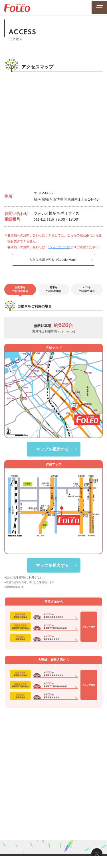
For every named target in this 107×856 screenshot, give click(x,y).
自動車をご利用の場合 (20, 298)
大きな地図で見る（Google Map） (53, 266)
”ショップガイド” (60, 247)
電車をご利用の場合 (53, 298)
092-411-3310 (46, 219)
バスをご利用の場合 (87, 298)
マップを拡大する (52, 473)
